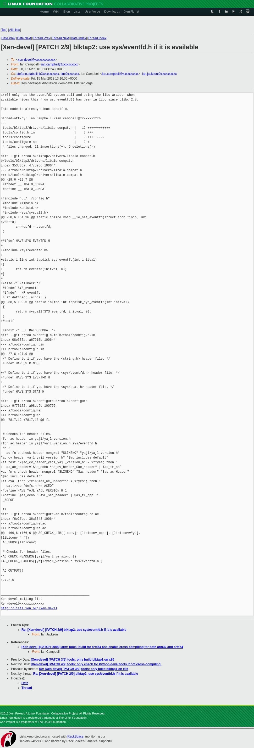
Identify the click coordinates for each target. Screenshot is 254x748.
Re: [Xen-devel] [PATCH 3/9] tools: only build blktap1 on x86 (83, 669)
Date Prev (8, 38)
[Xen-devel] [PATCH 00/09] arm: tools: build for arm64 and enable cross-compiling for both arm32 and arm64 (102, 647)
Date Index (78, 38)
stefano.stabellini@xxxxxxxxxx (37, 74)
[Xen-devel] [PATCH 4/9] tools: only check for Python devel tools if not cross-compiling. (96, 664)
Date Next (24, 38)
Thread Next (60, 38)
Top (3, 30)
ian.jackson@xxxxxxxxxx (159, 74)
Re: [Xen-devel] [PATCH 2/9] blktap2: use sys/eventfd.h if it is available (73, 630)
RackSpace (75, 736)
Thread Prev (41, 38)
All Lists (14, 30)
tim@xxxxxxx (70, 74)
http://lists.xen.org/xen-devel (29, 608)
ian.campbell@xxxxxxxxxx (59, 64)
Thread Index (97, 38)
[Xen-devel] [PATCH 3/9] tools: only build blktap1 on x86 (72, 659)
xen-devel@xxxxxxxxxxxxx (36, 60)
